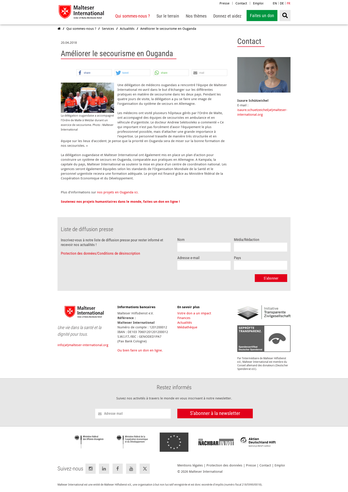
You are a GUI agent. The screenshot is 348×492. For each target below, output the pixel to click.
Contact (241, 3)
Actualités (184, 322)
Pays (237, 258)
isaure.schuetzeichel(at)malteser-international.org (262, 112)
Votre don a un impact (194, 313)
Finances (183, 317)
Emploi (258, 3)
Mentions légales (190, 465)
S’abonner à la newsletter (215, 413)
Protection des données (224, 465)
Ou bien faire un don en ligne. (140, 350)
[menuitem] (132, 16)
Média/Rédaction (246, 240)
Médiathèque (187, 327)
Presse (224, 3)
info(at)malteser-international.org (82, 345)
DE (282, 3)
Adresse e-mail (188, 258)
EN (275, 3)
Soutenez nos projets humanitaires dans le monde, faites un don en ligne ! (120, 201)
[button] (94, 72)
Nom (181, 240)
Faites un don (262, 15)
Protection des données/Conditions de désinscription (100, 253)
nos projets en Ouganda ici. (117, 192)
